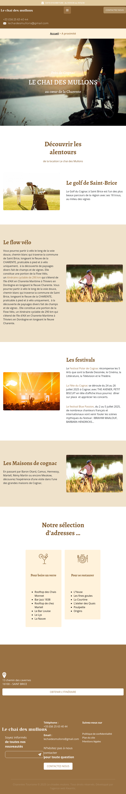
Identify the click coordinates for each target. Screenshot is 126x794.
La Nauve (40, 618)
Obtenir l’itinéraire (63, 692)
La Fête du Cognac (77, 385)
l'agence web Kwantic (62, 788)
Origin (77, 611)
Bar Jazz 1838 (42, 599)
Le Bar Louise (43, 611)
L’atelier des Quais (84, 603)
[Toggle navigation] (67, 10)
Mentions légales (91, 741)
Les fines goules (83, 595)
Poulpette (79, 607)
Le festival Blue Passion (80, 406)
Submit (39, 754)
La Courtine (81, 599)
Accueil (54, 33)
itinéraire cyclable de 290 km (24, 277)
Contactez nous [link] (115, 10)
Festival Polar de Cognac (84, 368)
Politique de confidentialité (97, 733)
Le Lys (38, 615)
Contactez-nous (58, 766)
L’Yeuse (78, 592)
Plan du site (88, 737)
